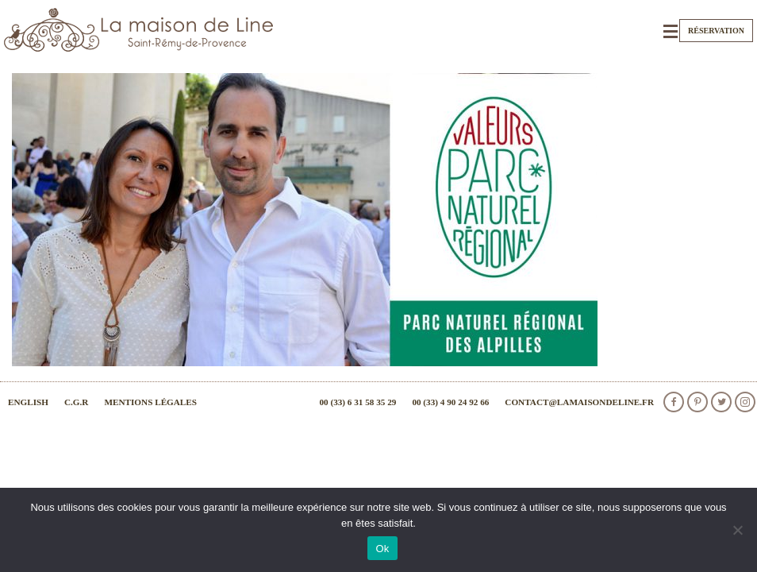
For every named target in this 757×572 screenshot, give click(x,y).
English (28, 402)
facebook (674, 402)
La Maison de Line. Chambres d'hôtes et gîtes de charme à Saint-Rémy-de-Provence (139, 30)
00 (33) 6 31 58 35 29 (357, 402)
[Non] (737, 530)
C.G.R (76, 402)
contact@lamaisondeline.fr (579, 402)
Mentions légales (150, 402)
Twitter (721, 402)
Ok (382, 549)
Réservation (716, 30)
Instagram (745, 402)
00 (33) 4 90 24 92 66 (450, 402)
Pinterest (697, 402)
